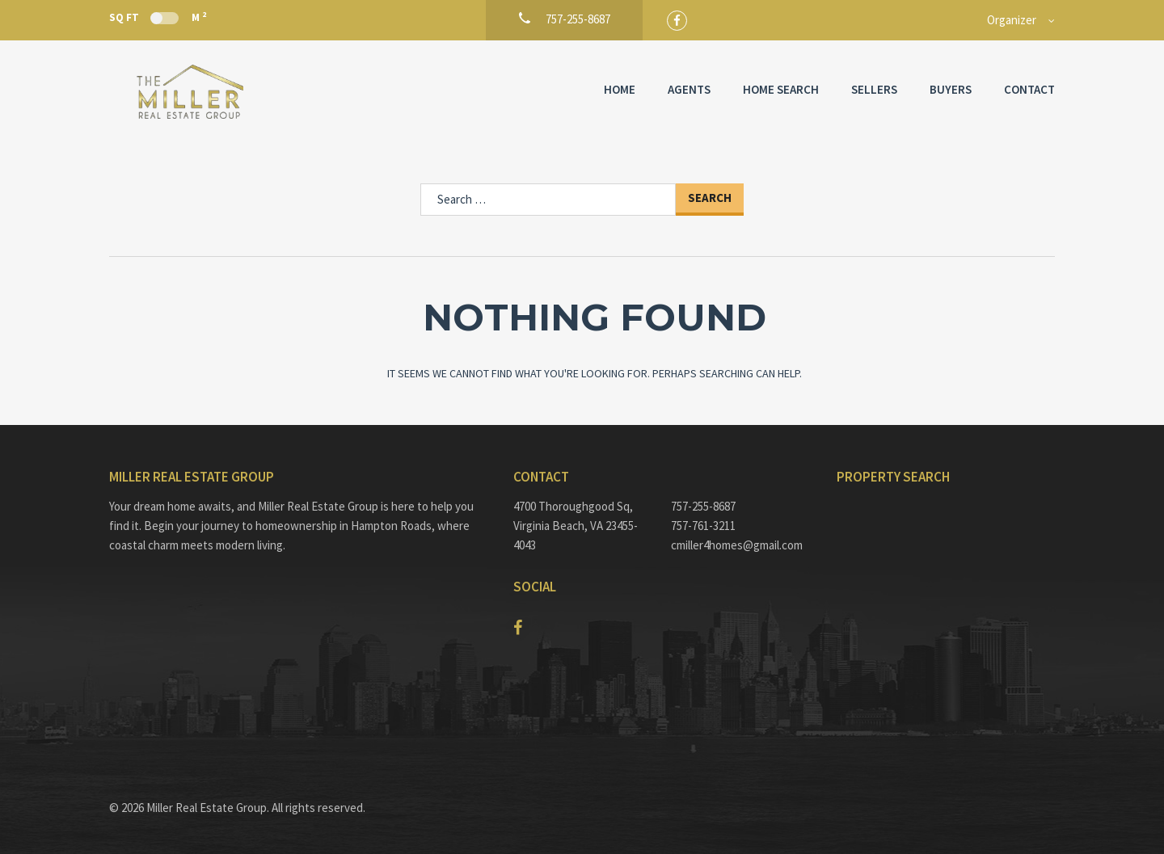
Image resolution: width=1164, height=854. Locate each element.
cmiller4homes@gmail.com (737, 545)
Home (619, 89)
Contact (1029, 89)
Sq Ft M (157, 17)
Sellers (874, 89)
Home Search (781, 89)
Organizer (1011, 19)
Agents (689, 89)
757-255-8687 (703, 506)
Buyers (951, 89)
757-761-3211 (703, 525)
